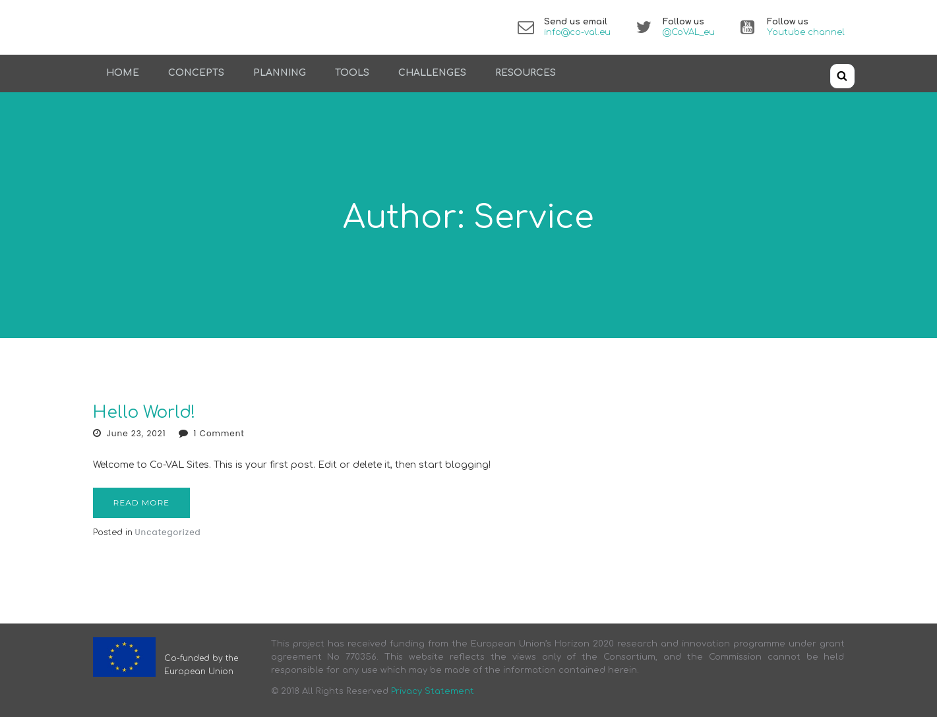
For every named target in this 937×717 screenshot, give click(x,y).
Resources (525, 73)
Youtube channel (806, 32)
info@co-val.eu (577, 32)
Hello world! (144, 412)
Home (122, 73)
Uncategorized (168, 532)
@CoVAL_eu (689, 32)
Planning (279, 73)
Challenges (432, 73)
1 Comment (219, 433)
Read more (141, 502)
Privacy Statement (432, 691)
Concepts (196, 73)
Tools (352, 73)
